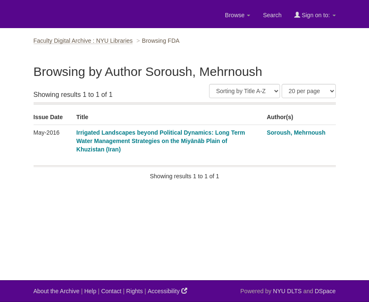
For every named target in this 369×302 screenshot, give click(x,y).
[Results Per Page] (309, 91)
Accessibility (167, 290)
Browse (238, 15)
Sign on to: (315, 14)
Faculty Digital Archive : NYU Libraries (83, 40)
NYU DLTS (287, 291)
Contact (111, 291)
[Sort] (244, 91)
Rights (134, 291)
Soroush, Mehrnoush (296, 132)
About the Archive (57, 291)
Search (272, 15)
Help (90, 291)
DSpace (325, 291)
